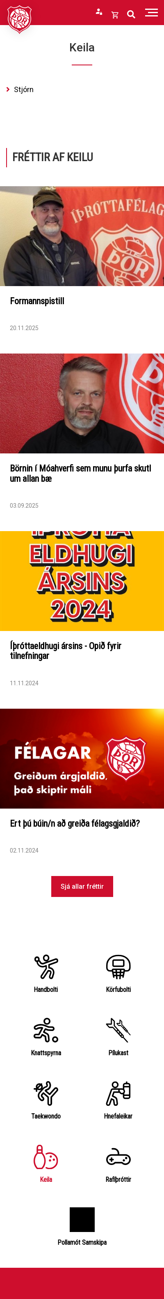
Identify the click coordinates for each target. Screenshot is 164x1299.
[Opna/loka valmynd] (151, 12)
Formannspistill (37, 301)
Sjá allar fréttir (82, 886)
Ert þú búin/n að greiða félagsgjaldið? (75, 823)
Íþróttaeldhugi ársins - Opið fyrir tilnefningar (65, 651)
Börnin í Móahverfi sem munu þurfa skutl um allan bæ (80, 473)
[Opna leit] (131, 14)
